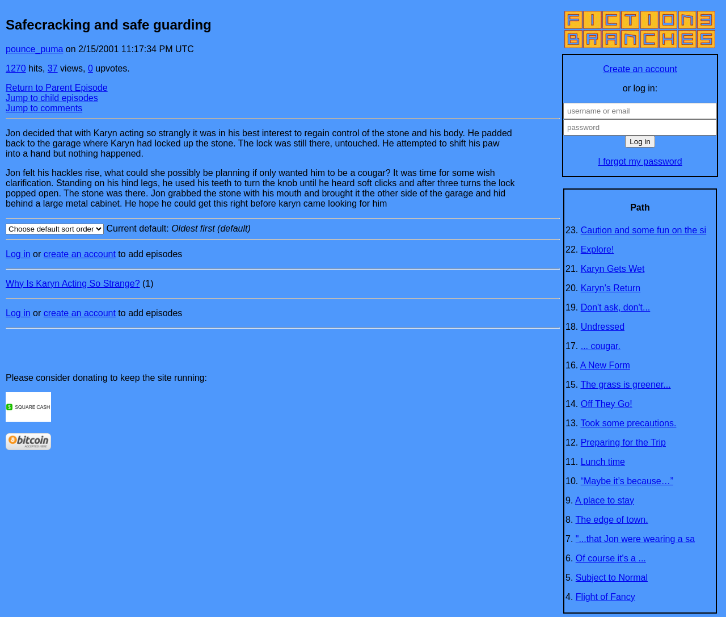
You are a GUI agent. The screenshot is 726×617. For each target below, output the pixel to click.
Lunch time (603, 462)
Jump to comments (44, 108)
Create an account (640, 69)
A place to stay (604, 500)
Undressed (602, 326)
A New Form (605, 365)
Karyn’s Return (611, 288)
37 (53, 68)
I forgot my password (640, 161)
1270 (16, 68)
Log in (18, 254)
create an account (80, 254)
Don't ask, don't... (616, 307)
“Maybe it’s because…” (627, 481)
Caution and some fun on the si (643, 230)
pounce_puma (34, 49)
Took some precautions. (628, 423)
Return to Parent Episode (57, 88)
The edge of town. (612, 519)
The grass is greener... (625, 384)
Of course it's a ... (611, 558)
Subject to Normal (612, 577)
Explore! (597, 249)
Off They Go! (606, 404)
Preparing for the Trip (623, 442)
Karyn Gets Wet (613, 269)
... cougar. (601, 346)
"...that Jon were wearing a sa (635, 539)
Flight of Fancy (605, 597)
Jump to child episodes (52, 98)
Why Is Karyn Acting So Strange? (73, 283)
